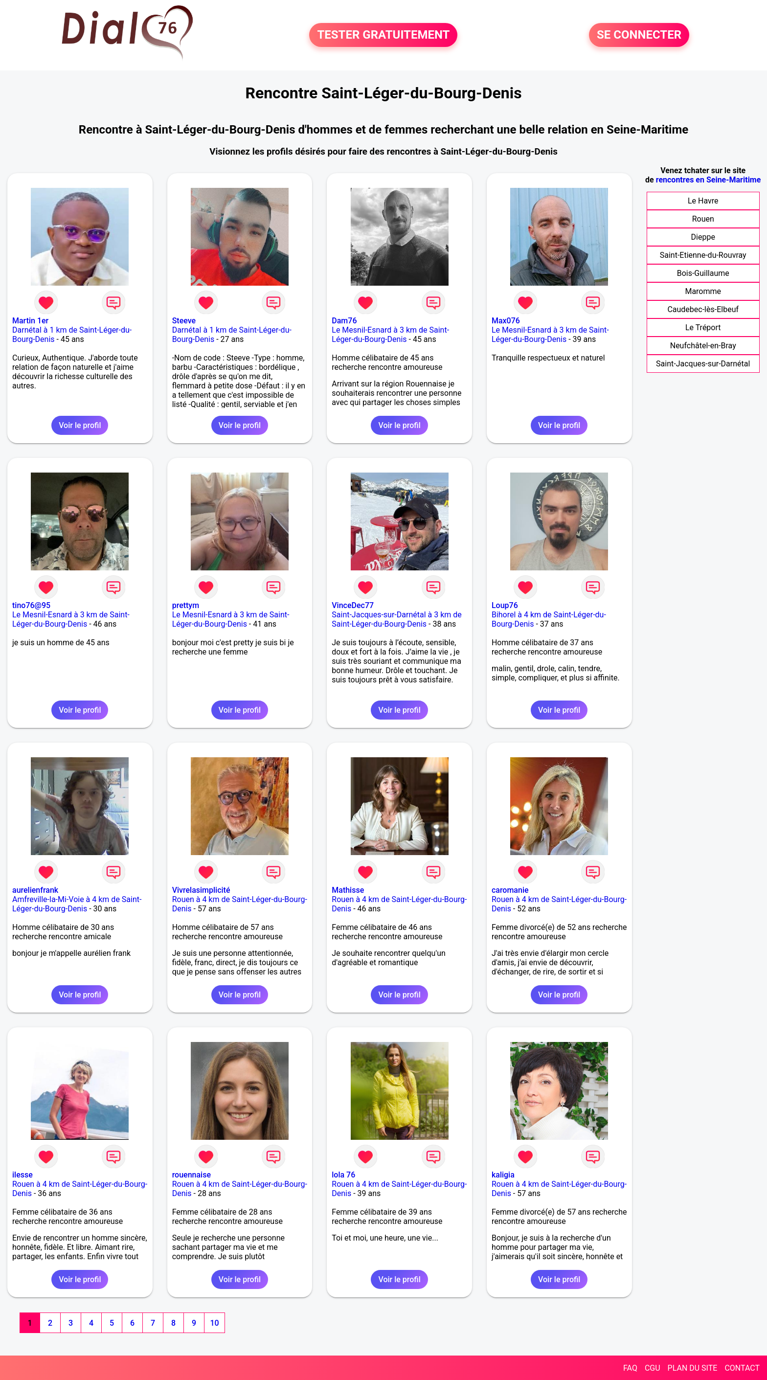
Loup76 (505, 605)
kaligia (503, 1174)
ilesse (22, 1174)
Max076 (506, 320)
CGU (652, 1368)
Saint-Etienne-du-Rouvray (703, 255)
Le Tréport (703, 327)
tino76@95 (31, 605)
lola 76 (343, 1174)
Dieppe (703, 237)
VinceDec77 (353, 605)
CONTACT (742, 1368)
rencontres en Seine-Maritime (708, 179)
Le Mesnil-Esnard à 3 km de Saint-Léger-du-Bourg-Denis (390, 334)
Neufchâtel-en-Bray (703, 345)
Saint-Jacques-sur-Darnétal (703, 363)
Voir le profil (80, 425)
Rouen (703, 219)
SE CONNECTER (639, 35)
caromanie (510, 890)
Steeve (184, 320)
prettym (186, 605)
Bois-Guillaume (703, 273)
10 (214, 1323)
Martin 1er (30, 320)
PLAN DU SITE (693, 1368)
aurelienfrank (35, 890)
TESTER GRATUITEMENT (383, 35)
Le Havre (703, 200)
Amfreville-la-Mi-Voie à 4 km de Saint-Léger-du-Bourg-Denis (76, 904)
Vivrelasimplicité (201, 890)
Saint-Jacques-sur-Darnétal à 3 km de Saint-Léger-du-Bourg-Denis (396, 619)
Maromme (703, 291)
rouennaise (191, 1174)
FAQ (630, 1368)
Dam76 (344, 320)
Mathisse (348, 890)
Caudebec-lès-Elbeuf (703, 309)
